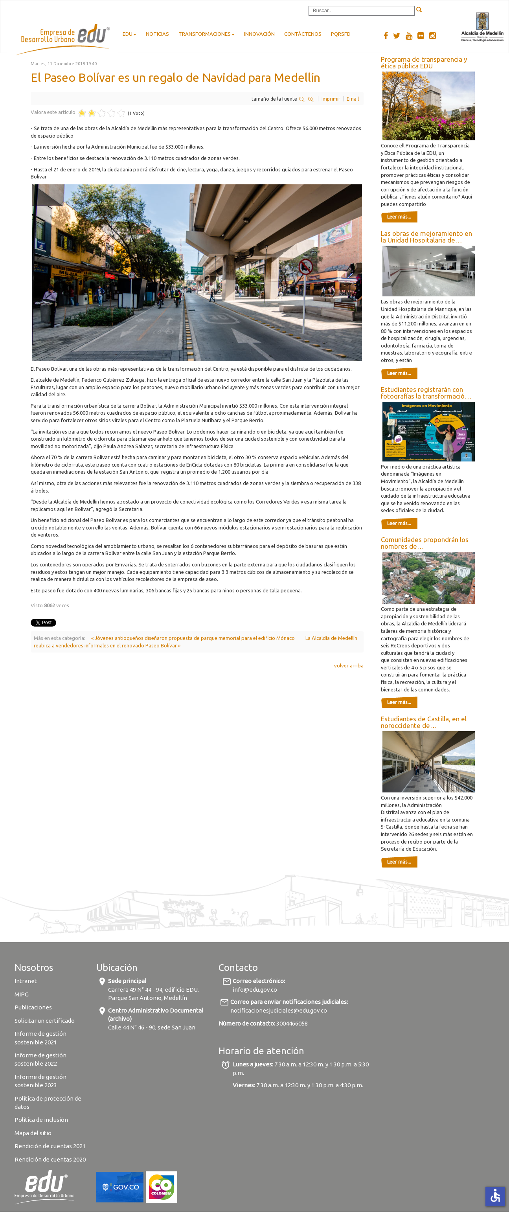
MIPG (22, 994)
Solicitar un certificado (45, 1020)
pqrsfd (341, 34)
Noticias (157, 34)
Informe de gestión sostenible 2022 (40, 1059)
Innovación (259, 34)
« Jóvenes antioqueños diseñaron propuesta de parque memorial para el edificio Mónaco (193, 638)
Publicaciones (33, 1007)
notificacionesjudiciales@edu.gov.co (278, 1010)
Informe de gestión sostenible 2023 (40, 1080)
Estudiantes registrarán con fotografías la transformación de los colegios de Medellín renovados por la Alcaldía (424, 392)
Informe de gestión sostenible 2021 (40, 1037)
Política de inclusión (41, 1119)
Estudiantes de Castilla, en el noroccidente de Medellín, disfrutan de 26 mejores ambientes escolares (425, 722)
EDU (129, 34)
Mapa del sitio (33, 1133)
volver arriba (349, 665)
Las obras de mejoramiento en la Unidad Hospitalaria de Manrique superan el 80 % (426, 236)
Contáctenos (303, 34)
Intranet (26, 981)
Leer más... (399, 216)
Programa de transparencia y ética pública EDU (424, 62)
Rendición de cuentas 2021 (50, 1146)
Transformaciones (206, 34)
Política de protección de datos (48, 1102)
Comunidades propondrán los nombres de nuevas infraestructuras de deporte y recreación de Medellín (425, 543)
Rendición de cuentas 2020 (50, 1159)
